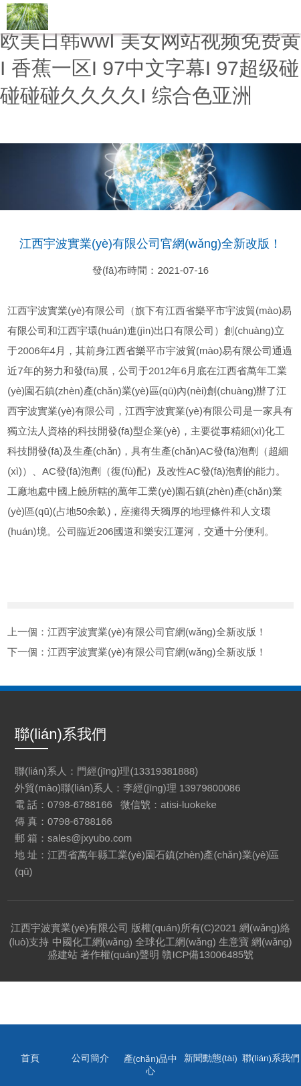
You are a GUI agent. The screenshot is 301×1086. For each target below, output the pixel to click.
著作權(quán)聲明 (119, 954)
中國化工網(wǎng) (92, 941)
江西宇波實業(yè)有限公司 (69, 927)
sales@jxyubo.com (89, 838)
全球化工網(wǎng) (175, 941)
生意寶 (234, 941)
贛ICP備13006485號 (208, 954)
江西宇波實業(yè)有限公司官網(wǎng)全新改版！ (156, 631)
